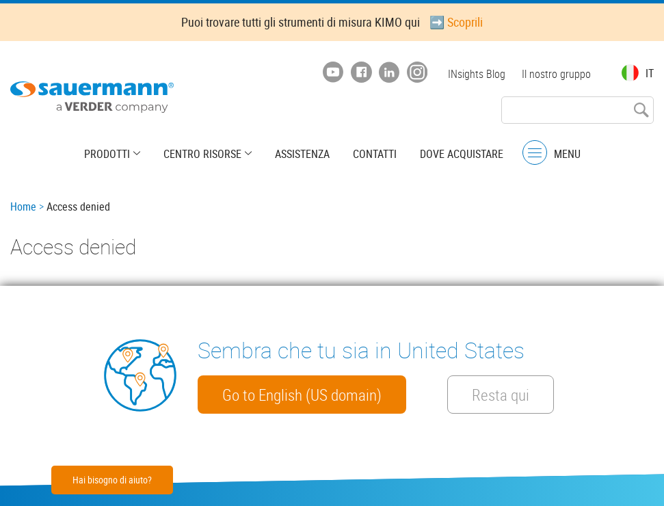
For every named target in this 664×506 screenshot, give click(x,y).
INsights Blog (476, 73)
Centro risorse (202, 153)
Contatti (375, 153)
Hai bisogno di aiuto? (112, 479)
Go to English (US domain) (302, 394)
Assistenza (302, 153)
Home (23, 206)
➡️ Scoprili (456, 22)
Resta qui (500, 394)
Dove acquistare (461, 153)
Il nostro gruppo (556, 73)
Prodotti (107, 153)
